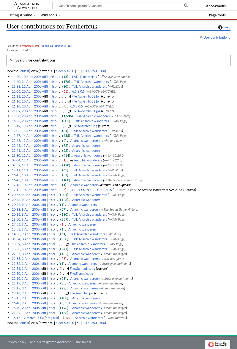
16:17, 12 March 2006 (28, 318)
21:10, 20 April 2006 (27, 101)
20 (72, 71)
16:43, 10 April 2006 (27, 180)
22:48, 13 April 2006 (27, 140)
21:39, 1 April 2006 (26, 313)
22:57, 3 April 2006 (26, 254)
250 (94, 71)
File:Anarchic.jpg (81, 293)
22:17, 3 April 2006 (26, 283)
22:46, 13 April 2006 (27, 145)
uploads (60, 45)
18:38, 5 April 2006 (26, 249)
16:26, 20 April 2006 (27, 121)
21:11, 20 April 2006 (27, 96)
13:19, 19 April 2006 (27, 126)
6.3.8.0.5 (78, 91)
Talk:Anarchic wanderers (91, 82)
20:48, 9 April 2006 (26, 200)
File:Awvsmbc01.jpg (86, 111)
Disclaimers (82, 342)
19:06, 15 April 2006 (27, 131)
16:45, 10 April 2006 (27, 175)
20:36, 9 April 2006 (26, 214)
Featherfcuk (27, 45)
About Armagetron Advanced (50, 342)
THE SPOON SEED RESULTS (91, 190)
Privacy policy (16, 342)
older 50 (62, 71)
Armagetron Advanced (27, 5)
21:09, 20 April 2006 (27, 111)
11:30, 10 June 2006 (27, 77)
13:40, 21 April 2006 (27, 82)
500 (102, 71)
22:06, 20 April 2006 (27, 91)
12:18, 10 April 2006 (27, 185)
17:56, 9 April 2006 (26, 224)
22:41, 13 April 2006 (27, 150)
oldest (24, 71)
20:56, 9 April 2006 (26, 195)
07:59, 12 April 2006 (27, 165)
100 (85, 71)
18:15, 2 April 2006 (26, 298)
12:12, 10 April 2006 (27, 190)
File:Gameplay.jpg (82, 268)
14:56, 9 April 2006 (26, 234)
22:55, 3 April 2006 (26, 259)
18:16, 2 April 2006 (26, 293)
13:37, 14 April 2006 (27, 135)
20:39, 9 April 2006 (26, 205)
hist (53, 77)
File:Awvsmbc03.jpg (86, 96)
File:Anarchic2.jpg (84, 126)
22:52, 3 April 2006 (26, 263)
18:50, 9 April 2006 (26, 219)
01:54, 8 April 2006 (26, 239)
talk (38, 45)
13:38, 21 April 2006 (27, 86)
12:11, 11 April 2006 (27, 170)
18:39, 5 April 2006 (26, 244)
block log (47, 45)
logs (69, 45)
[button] (118, 60)
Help (223, 27)
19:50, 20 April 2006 (27, 116)
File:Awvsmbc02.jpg (86, 101)
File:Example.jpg (81, 273)
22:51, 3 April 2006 (26, 268)
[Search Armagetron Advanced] (124, 5)
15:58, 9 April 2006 (26, 229)
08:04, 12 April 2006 (27, 160)
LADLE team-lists (84, 77)
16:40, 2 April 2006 (26, 303)
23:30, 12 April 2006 (27, 155)
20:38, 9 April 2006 (26, 209)
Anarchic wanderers (84, 140)
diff (45, 77)
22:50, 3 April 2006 (26, 273)
